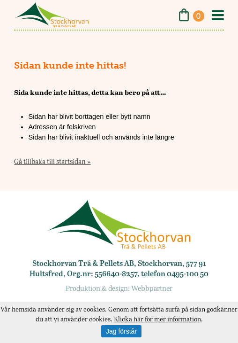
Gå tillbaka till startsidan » (52, 161)
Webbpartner (151, 288)
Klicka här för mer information (157, 318)
